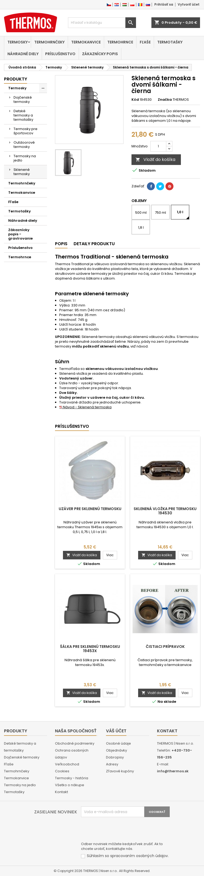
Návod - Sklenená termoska (85, 407)
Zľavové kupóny (120, 771)
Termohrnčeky (49, 42)
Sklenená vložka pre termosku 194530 (165, 511)
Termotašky (169, 42)
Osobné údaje (118, 743)
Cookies (62, 771)
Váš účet (116, 731)
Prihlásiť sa (163, 4)
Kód (135, 99)
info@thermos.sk (173, 771)
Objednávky (116, 750)
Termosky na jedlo (25, 158)
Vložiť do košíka (155, 159)
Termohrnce (120, 42)
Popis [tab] (61, 244)
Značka (165, 99)
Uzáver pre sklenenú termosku (90, 508)
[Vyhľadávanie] (102, 22)
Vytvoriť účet (188, 4)
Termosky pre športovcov (25, 131)
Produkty (15, 79)
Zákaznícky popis (100, 53)
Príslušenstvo (60, 53)
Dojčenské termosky (23, 99)
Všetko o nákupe (69, 785)
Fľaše (145, 42)
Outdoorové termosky (24, 144)
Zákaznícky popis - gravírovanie (20, 234)
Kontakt (61, 791)
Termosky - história (71, 778)
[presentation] (121, 830)
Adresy (112, 764)
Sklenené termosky (22, 171)
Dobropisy (115, 757)
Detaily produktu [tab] (94, 244)
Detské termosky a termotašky (23, 115)
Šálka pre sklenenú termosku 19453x (90, 648)
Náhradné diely (23, 53)
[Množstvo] (158, 146)
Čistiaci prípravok (165, 646)
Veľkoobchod (67, 764)
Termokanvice (86, 42)
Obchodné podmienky (74, 743)
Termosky (17, 42)
